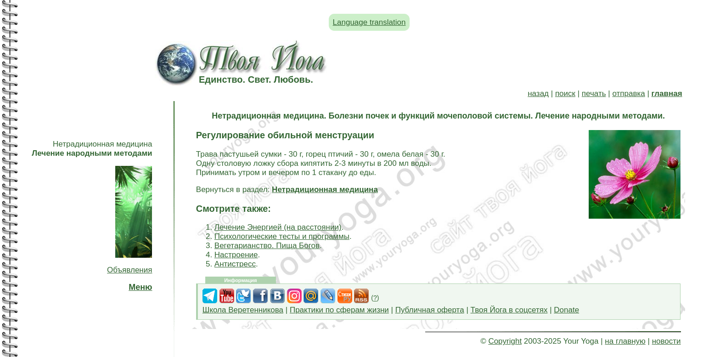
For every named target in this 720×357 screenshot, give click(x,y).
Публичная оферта (429, 310)
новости (666, 341)
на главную (625, 341)
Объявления (129, 270)
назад (538, 93)
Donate (566, 310)
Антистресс (235, 264)
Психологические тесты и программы (281, 236)
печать (594, 93)
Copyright (505, 341)
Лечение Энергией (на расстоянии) (278, 227)
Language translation (369, 22)
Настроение (236, 254)
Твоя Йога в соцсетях (509, 310)
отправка (628, 93)
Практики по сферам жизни (339, 310)
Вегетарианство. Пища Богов (267, 245)
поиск (565, 93)
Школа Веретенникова (242, 310)
